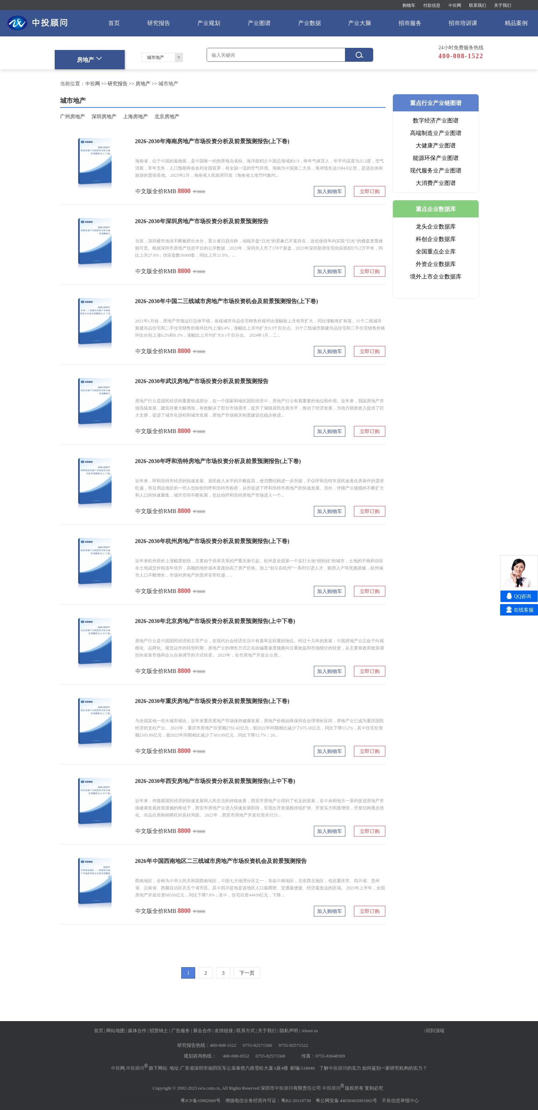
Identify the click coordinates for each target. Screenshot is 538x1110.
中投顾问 (135, 1068)
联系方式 (245, 1030)
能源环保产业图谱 (436, 158)
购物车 (409, 5)
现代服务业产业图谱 (436, 170)
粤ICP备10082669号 (200, 1100)
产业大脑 (359, 23)
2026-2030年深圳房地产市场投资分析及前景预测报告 (201, 221)
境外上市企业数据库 (436, 276)
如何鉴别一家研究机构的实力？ (394, 1068)
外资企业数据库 (436, 264)
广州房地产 (72, 116)
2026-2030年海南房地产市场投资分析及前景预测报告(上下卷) (212, 141)
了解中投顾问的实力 (340, 1068)
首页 (114, 23)
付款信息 (431, 5)
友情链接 (223, 1030)
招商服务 (410, 23)
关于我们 (502, 5)
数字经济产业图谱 (436, 120)
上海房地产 (135, 116)
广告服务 (180, 1030)
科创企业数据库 (436, 239)
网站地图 (115, 1030)
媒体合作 (137, 1030)
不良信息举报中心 (400, 1100)
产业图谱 (259, 23)
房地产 (142, 83)
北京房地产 (166, 116)
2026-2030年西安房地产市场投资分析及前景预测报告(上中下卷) (215, 781)
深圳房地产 (104, 116)
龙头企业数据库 (436, 226)
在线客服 (524, 609)
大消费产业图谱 (436, 183)
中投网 (454, 5)
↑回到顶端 (433, 1030)
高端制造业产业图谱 (436, 133)
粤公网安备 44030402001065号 (346, 1100)
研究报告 (158, 23)
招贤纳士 (158, 1030)
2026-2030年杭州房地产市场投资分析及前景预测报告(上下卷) (212, 541)
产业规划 (208, 23)
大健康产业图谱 (436, 145)
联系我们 (477, 5)
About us (309, 1030)
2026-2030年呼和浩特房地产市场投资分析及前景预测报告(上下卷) (218, 461)
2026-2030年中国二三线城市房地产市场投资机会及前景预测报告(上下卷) (226, 301)
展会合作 (202, 1030)
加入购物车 (329, 191)
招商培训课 (463, 23)
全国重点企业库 (436, 251)
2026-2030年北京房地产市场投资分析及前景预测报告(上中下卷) (215, 621)
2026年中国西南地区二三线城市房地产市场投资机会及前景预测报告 (221, 861)
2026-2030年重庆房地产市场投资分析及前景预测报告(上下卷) (212, 701)
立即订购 (370, 191)
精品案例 (516, 23)
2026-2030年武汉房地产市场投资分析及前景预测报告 (201, 381)
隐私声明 (289, 1030)
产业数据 (309, 23)
